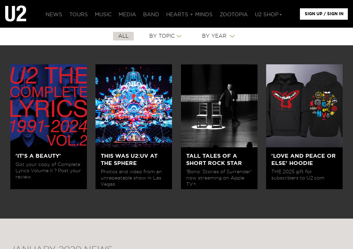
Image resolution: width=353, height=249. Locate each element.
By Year (215, 36)
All (123, 36)
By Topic (162, 36)
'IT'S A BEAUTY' (38, 156)
